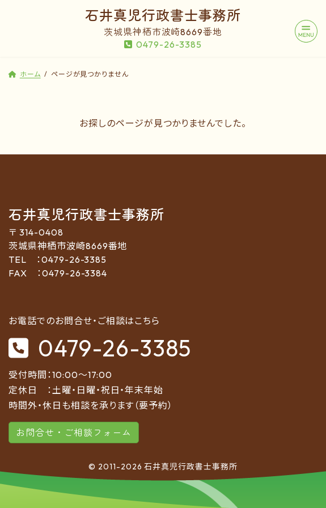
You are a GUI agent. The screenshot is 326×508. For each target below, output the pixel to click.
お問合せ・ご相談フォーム (74, 432)
